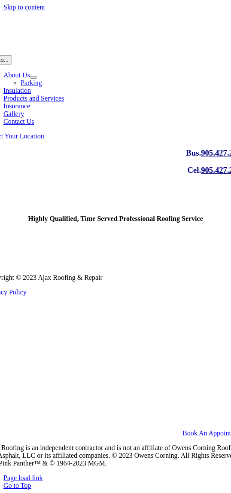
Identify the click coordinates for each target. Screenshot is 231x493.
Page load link (23, 477)
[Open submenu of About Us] (33, 77)
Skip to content (24, 7)
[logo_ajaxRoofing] (115, 262)
